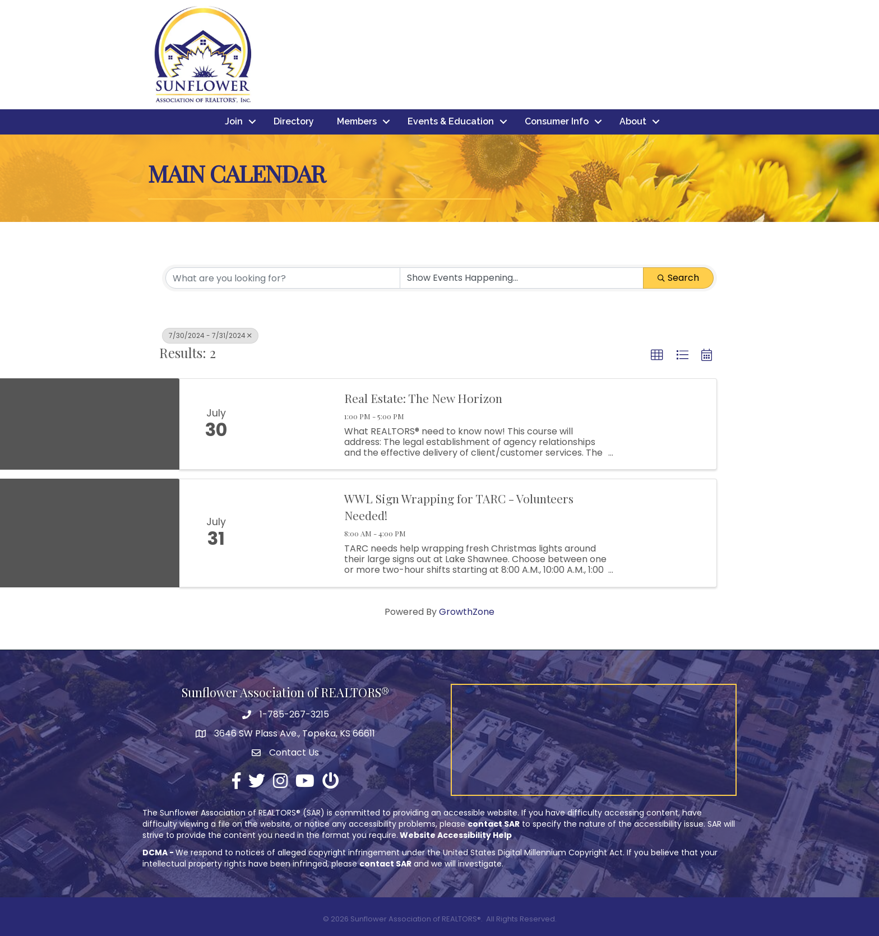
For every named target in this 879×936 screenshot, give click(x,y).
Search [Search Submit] (678, 277)
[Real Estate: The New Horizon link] (292, 424)
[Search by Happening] (522, 278)
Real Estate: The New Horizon (423, 398)
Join (234, 122)
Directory (294, 122)
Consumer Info (557, 122)
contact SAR (494, 824)
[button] (657, 355)
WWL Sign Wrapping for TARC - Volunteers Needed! (458, 507)
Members (357, 122)
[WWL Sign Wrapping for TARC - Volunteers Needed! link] (292, 533)
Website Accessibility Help (456, 835)
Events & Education (451, 122)
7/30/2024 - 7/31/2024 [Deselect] (210, 335)
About (632, 122)
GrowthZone (466, 611)
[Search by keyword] (282, 278)
